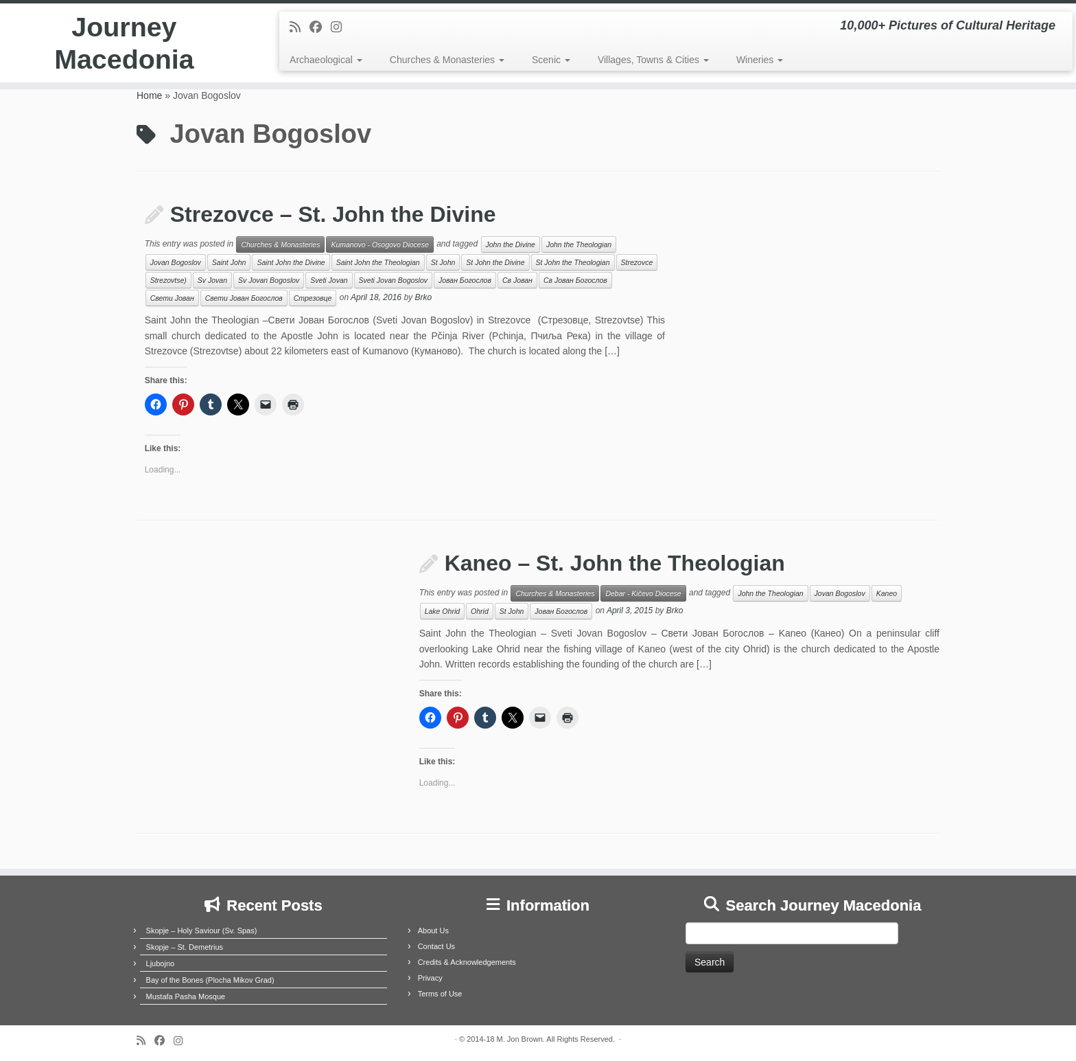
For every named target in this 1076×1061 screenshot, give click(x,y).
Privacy (430, 978)
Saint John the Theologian (378, 262)
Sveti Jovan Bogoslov (393, 280)
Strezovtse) (168, 280)
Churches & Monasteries (447, 59)
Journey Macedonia (125, 44)
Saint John (229, 262)
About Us (433, 930)
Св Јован (517, 280)
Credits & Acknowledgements (467, 962)
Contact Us (436, 946)
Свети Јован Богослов (244, 298)
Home (149, 95)
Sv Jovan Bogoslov (268, 280)
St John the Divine (495, 262)
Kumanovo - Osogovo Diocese (379, 244)
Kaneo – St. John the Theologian (615, 563)
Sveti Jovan (328, 280)
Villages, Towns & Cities (653, 59)
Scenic (551, 59)
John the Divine (510, 244)
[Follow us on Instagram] (341, 27)
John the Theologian (578, 244)
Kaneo (886, 593)
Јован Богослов (464, 280)
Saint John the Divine (291, 262)
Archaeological (326, 59)
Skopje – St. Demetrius (185, 947)
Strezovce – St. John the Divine (333, 214)
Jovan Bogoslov (175, 262)
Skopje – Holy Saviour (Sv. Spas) (201, 930)
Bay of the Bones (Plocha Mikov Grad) (210, 980)
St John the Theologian (573, 262)
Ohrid (480, 611)
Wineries (759, 59)
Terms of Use (440, 994)
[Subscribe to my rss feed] (299, 27)
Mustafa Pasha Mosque (186, 996)
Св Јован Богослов (575, 280)
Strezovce (637, 262)
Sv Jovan (212, 280)
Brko (423, 298)
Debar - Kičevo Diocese (643, 593)
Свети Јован (172, 298)
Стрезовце (313, 298)
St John (443, 262)
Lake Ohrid (442, 611)
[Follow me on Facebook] (320, 27)
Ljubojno (160, 963)
